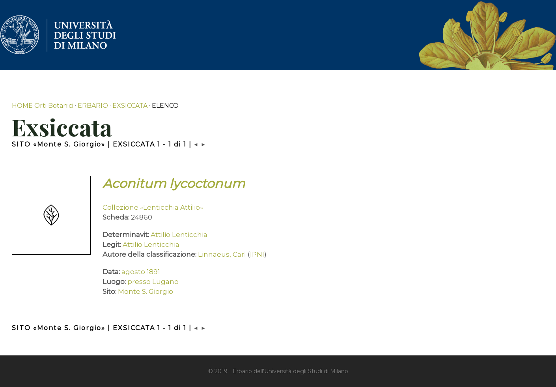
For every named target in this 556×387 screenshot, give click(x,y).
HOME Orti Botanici (42, 105)
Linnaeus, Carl (222, 254)
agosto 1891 (140, 272)
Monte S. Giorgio (145, 291)
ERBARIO (93, 105)
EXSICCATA (129, 105)
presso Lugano (153, 282)
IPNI (257, 254)
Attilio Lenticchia (179, 235)
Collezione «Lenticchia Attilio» (153, 207)
